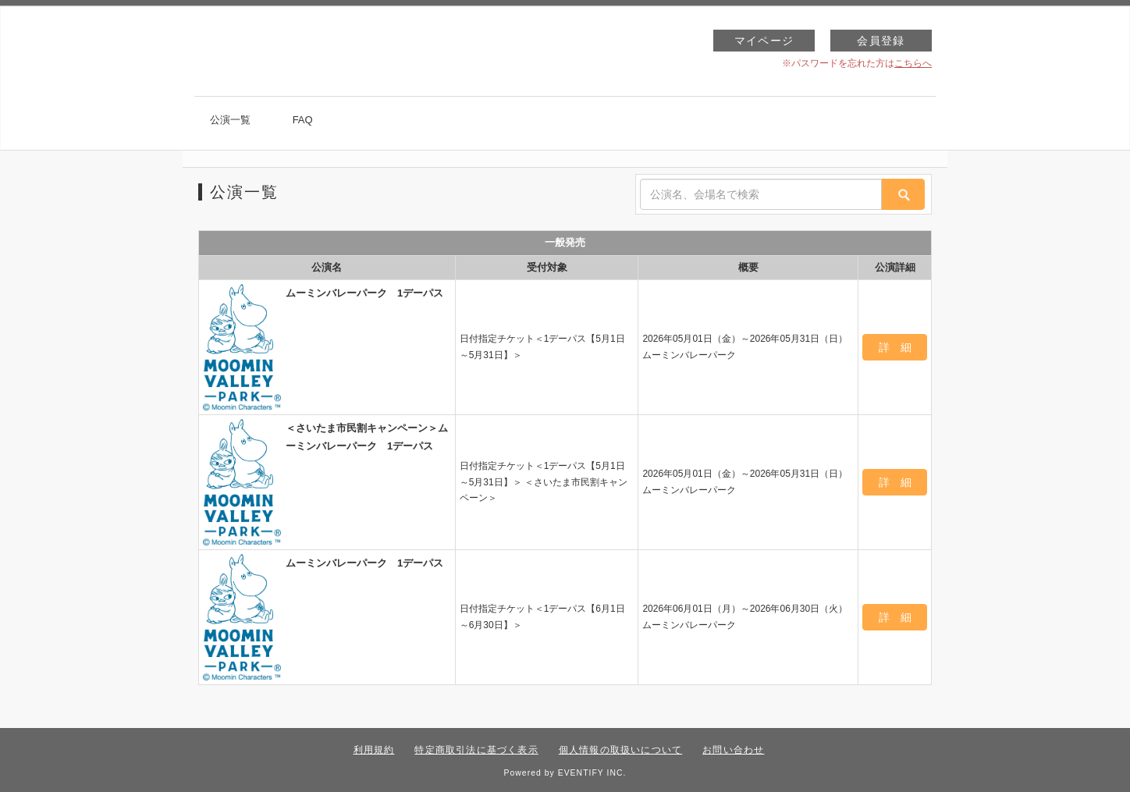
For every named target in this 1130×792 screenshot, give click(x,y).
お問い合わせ (733, 749)
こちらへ (913, 63)
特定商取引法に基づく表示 (476, 749)
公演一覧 (230, 120)
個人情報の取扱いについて (620, 749)
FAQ (303, 120)
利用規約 (374, 749)
